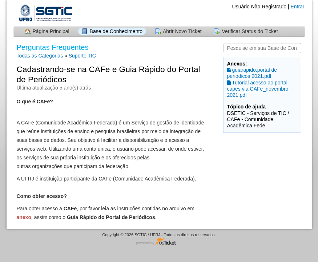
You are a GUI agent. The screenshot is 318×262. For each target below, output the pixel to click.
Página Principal (51, 31)
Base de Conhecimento (116, 31)
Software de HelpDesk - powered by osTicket (159, 242)
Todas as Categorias (40, 56)
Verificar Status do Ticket (250, 31)
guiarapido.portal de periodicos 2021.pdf (252, 73)
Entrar (297, 6)
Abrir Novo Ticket (182, 31)
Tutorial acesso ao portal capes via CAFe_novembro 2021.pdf (258, 89)
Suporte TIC (82, 56)
